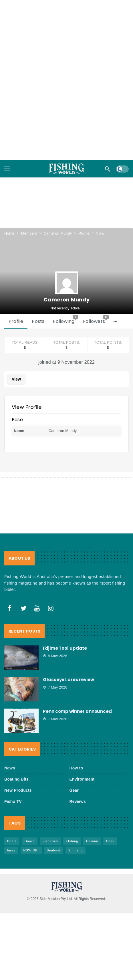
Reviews (78, 786)
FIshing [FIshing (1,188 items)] (72, 825)
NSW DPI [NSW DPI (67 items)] (31, 835)
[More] (115, 306)
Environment (82, 763)
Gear (74, 775)
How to (76, 752)
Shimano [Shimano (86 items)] (75, 835)
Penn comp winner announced (77, 696)
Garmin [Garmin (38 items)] (92, 825)
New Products (18, 775)
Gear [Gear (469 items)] (110, 825)
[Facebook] (9, 592)
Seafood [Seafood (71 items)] (53, 835)
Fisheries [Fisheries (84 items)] (50, 825)
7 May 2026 (55, 672)
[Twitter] (23, 592)
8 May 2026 (55, 640)
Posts (38, 306)
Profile (16, 306)
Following (65, 304)
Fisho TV (13, 786)
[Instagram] (50, 592)
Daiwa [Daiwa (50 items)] (30, 825)
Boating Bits (16, 763)
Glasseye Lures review (68, 664)
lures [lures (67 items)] (11, 835)
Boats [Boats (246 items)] (12, 825)
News (9, 752)
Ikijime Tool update (65, 632)
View (16, 363)
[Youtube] (37, 592)
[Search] (107, 169)
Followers (96, 304)
